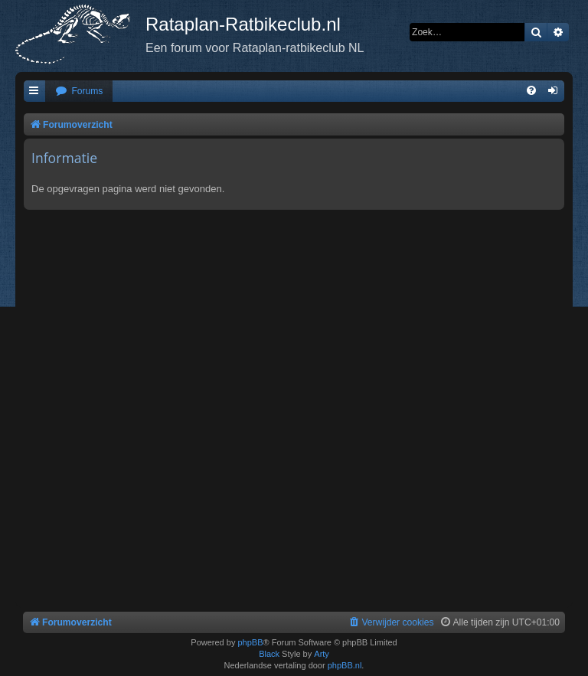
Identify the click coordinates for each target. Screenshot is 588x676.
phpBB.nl (345, 665)
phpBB (250, 642)
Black (269, 653)
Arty (321, 653)
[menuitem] (78, 91)
